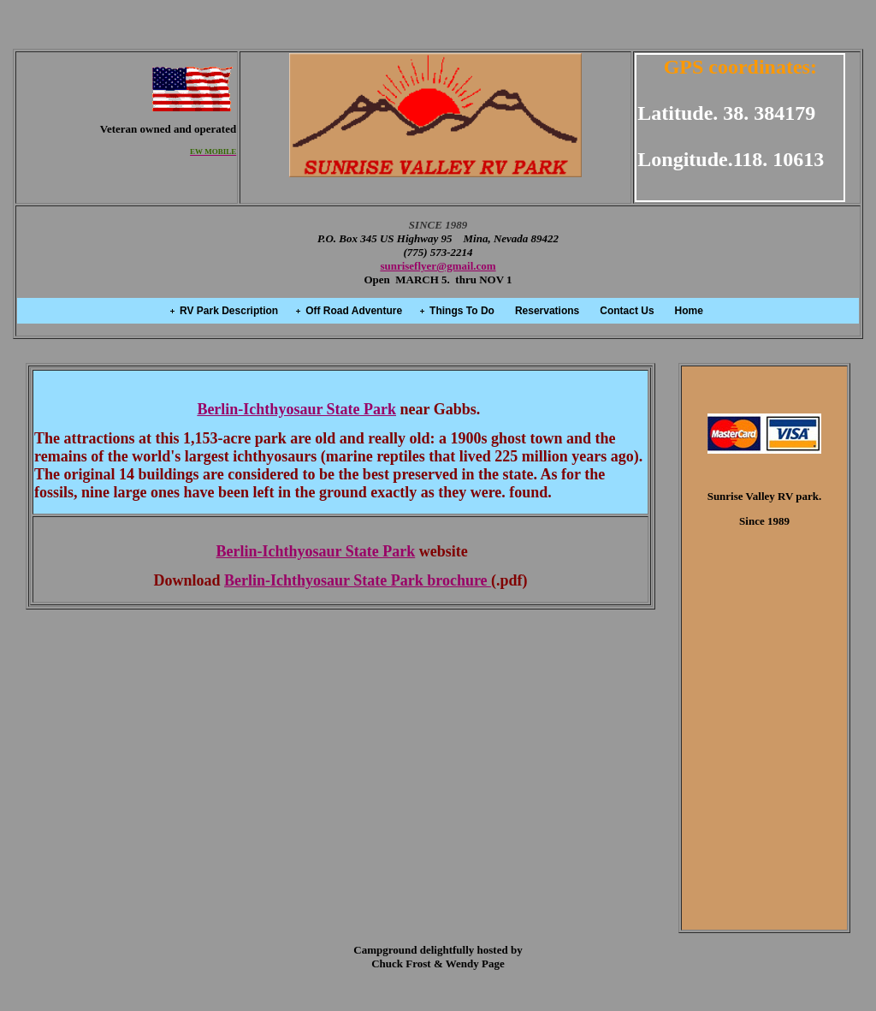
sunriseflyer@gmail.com (437, 265)
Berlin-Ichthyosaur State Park (296, 409)
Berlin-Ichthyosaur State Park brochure (357, 580)
